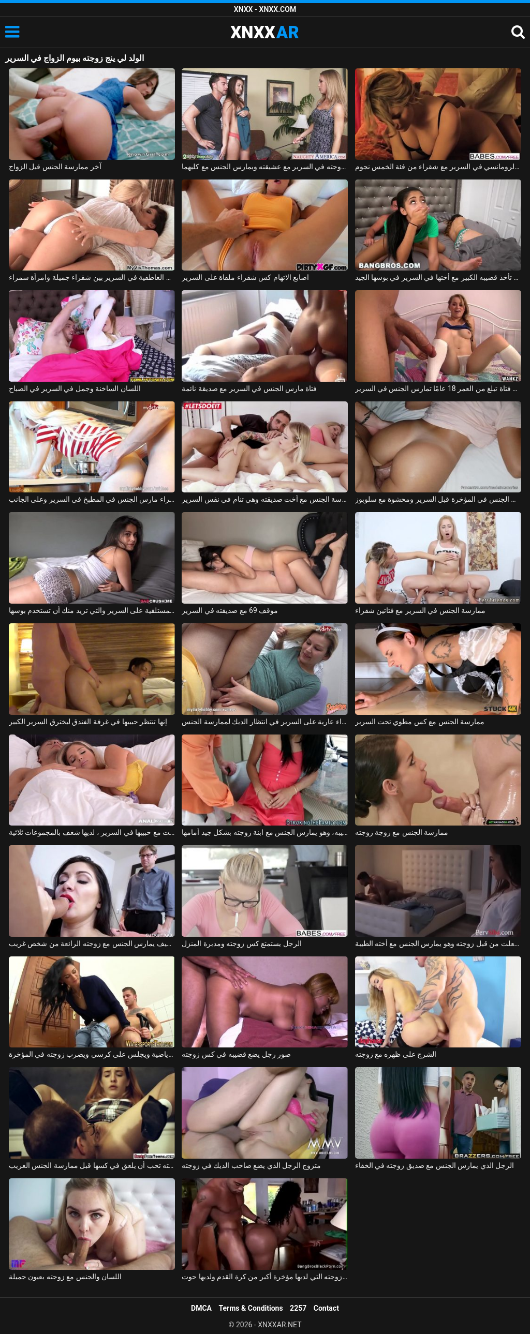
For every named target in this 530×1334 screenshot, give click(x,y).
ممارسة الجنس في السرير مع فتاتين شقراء (420, 610)
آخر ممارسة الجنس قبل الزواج (55, 166)
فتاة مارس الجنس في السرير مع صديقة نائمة (249, 388)
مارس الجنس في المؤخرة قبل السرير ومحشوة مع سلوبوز (438, 499)
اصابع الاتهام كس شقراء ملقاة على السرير (245, 277)
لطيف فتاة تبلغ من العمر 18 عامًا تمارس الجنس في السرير (438, 388)
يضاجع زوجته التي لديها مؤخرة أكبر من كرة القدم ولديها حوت (265, 1276)
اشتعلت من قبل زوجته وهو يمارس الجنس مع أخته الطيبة (438, 943)
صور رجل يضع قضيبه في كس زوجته (236, 1054)
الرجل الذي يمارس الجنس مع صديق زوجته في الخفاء (434, 1165)
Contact (326, 1308)
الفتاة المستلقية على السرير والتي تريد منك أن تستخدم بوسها (92, 610)
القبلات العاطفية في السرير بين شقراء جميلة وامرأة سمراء (92, 277)
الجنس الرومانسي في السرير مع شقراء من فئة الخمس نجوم (438, 166)
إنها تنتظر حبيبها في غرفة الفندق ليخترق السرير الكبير (88, 721)
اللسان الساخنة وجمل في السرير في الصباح (75, 388)
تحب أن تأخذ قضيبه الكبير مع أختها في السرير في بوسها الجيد (438, 277)
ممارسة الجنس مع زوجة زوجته (402, 832)
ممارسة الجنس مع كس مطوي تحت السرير (420, 721)
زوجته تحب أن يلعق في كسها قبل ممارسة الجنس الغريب (92, 1165)
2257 (298, 1308)
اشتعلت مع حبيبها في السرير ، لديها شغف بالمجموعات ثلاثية (92, 832)
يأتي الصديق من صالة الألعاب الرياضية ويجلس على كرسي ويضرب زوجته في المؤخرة (92, 1054)
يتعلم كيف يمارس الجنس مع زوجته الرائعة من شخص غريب (92, 943)
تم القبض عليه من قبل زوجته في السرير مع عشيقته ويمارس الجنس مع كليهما (265, 166)
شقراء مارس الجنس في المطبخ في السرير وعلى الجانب (92, 499)
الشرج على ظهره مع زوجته (396, 1054)
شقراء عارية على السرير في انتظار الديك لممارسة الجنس (265, 721)
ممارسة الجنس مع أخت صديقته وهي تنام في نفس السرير (265, 499)
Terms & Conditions (251, 1308)
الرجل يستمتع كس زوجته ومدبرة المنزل (241, 943)
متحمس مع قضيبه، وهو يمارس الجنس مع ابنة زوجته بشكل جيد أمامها (265, 832)
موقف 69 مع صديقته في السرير (230, 610)
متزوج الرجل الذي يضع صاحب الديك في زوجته (251, 1165)
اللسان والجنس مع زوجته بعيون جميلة (65, 1276)
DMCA (201, 1308)
